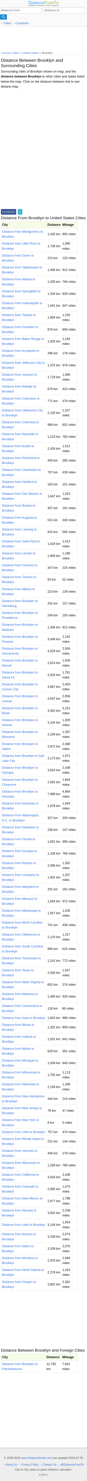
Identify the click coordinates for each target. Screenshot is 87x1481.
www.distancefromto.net (36, 1457)
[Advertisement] (43, 38)
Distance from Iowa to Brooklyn (23, 1018)
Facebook (8, 211)
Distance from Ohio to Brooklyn (23, 1132)
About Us (11, 1464)
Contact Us (50, 1464)
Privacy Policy (30, 1464)
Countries (22, 23)
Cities (7, 23)
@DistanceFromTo (72, 1464)
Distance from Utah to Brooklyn (23, 1225)
